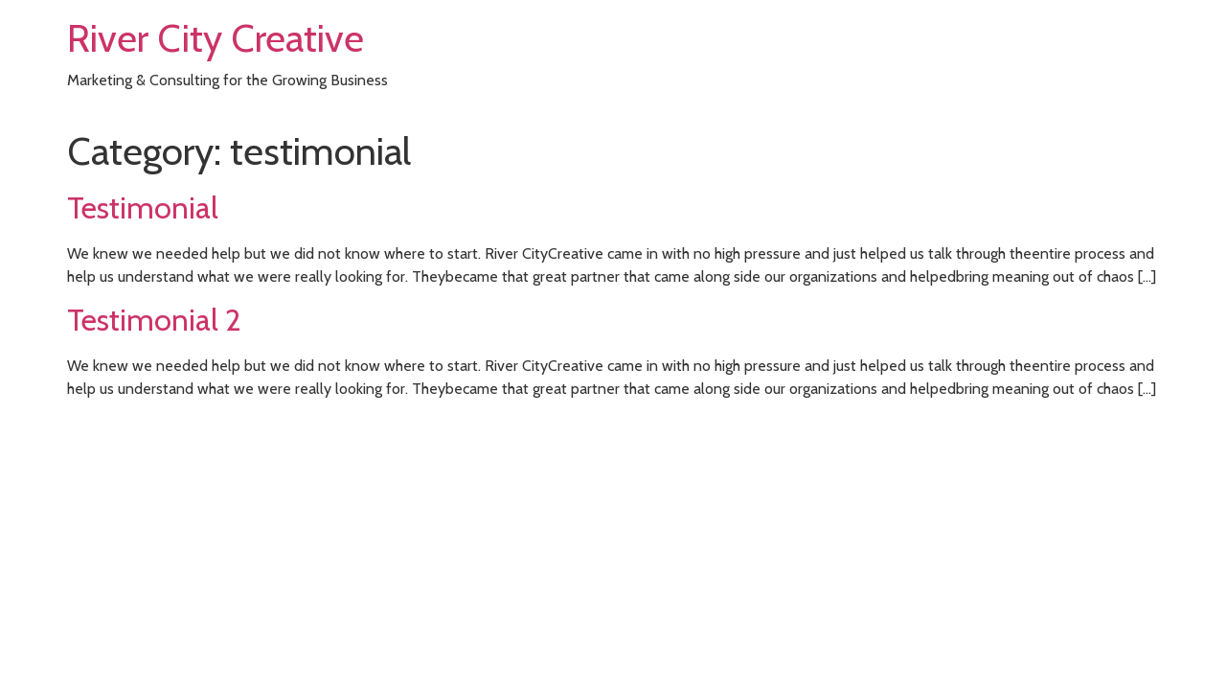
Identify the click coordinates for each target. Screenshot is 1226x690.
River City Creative (215, 37)
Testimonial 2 (154, 319)
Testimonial (142, 207)
